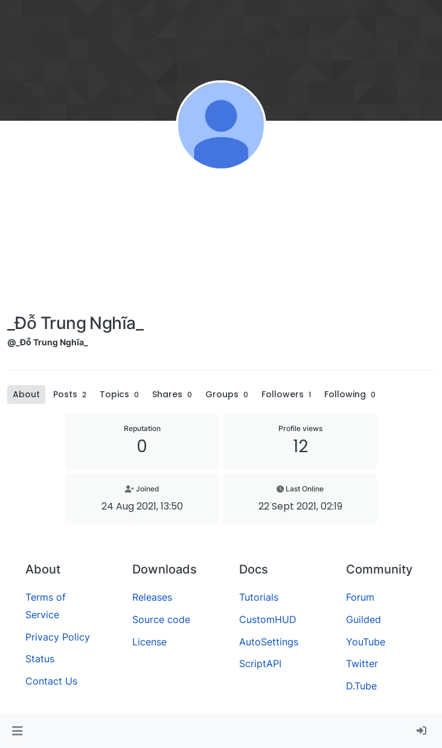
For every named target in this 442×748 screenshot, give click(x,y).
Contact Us (51, 681)
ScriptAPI (260, 663)
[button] (17, 731)
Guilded (363, 619)
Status (39, 659)
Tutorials (258, 597)
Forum (360, 597)
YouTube (365, 642)
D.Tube (361, 686)
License (149, 642)
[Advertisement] (75, 244)
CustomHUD (267, 619)
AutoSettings (268, 642)
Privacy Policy (57, 637)
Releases (152, 597)
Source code (161, 619)
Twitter (362, 663)
